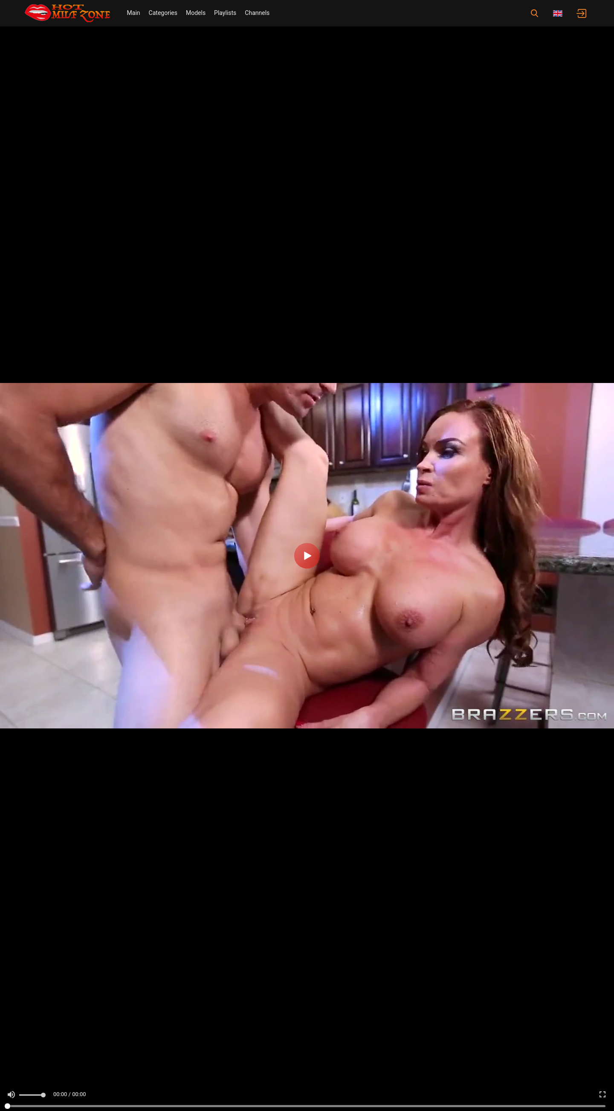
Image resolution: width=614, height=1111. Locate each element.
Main (133, 12)
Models (196, 12)
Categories (163, 12)
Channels (257, 12)
